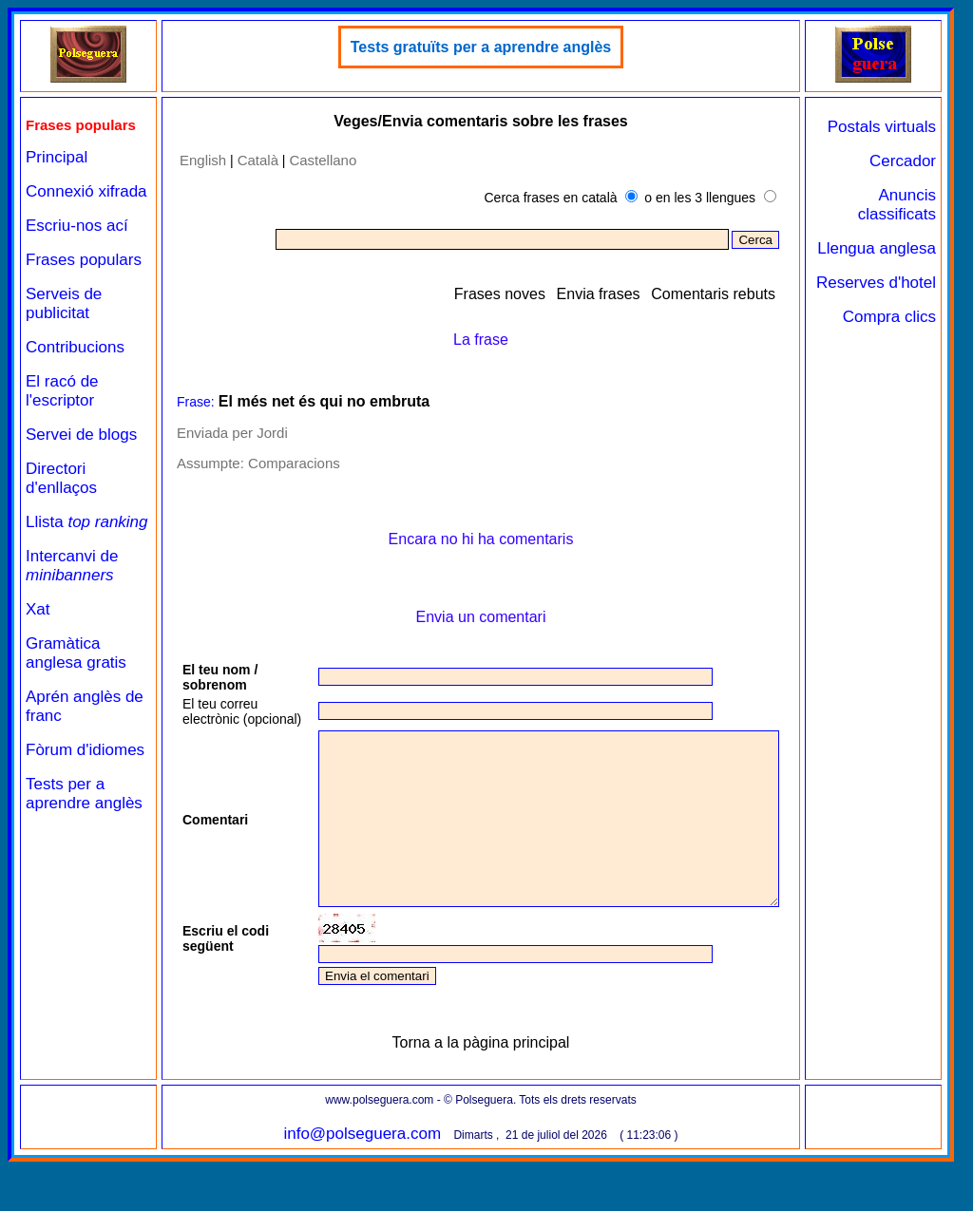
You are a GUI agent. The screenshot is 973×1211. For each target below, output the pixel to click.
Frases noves (499, 294)
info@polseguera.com (362, 1183)
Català (258, 160)
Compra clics (889, 317)
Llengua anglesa (876, 248)
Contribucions (75, 347)
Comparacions (294, 463)
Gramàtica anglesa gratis (76, 653)
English (203, 160)
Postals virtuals (882, 127)
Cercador (902, 161)
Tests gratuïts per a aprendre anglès (481, 47)
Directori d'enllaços (61, 478)
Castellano (322, 160)
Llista (87, 522)
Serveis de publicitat (64, 303)
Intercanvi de (72, 565)
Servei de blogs (81, 435)
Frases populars (84, 260)
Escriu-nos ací (77, 226)
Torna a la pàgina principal (481, 1092)
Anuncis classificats (897, 204)
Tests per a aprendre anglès (84, 793)
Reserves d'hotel (876, 283)
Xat (38, 609)
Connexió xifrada (86, 191)
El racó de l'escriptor (62, 390)
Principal (56, 157)
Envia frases (598, 294)
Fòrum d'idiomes (85, 750)
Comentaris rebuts (713, 294)
